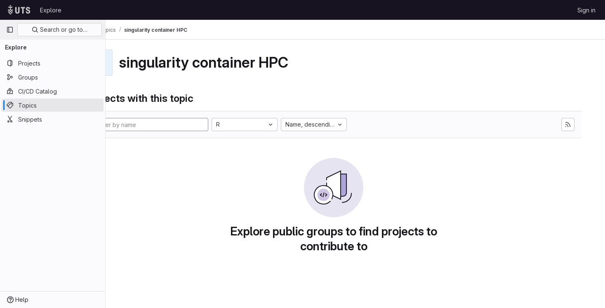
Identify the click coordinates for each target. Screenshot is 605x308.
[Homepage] (19, 9)
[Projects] (53, 63)
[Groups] (53, 77)
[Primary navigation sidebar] (9, 29)
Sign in (586, 10)
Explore (50, 10)
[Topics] (53, 105)
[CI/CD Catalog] (53, 91)
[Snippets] (53, 119)
